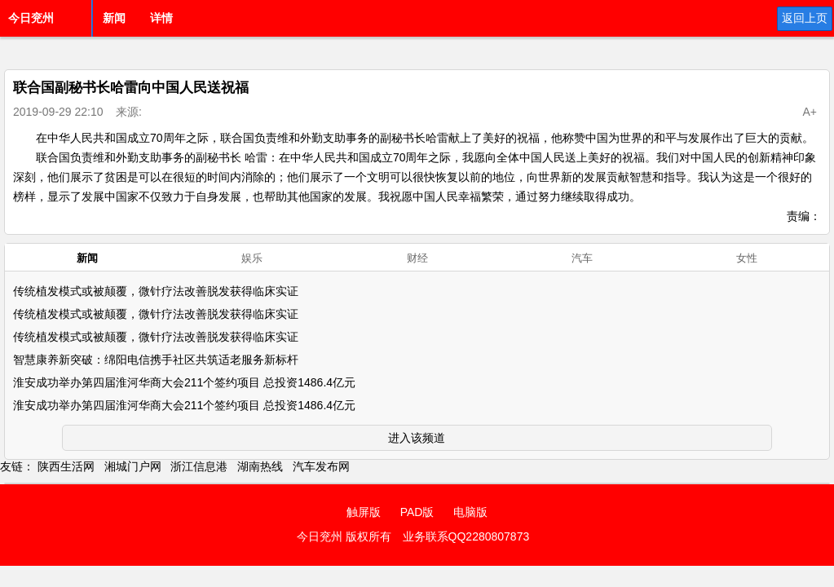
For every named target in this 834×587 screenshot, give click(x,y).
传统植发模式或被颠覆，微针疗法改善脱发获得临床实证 (155, 291)
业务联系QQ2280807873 (466, 536)
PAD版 (417, 512)
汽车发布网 (321, 466)
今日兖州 (31, 17)
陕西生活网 (66, 466)
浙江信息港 (198, 466)
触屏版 (363, 512)
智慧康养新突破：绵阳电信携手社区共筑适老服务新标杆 (155, 359)
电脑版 (470, 512)
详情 (161, 17)
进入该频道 (416, 437)
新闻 (114, 17)
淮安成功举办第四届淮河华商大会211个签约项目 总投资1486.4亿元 (184, 382)
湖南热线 (260, 466)
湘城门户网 (132, 466)
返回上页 (804, 17)
